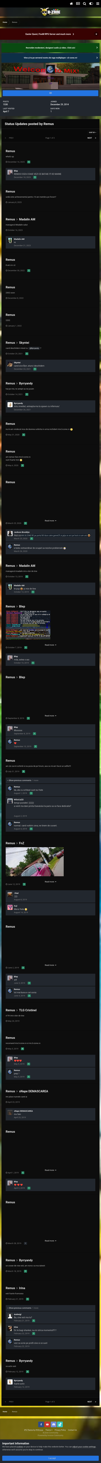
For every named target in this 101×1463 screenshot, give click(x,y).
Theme (48, 1430)
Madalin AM (27, 219)
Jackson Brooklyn (22, 532)
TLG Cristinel (28, 1010)
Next (90, 138)
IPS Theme (28, 1430)
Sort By (92, 132)
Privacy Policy (60, 1430)
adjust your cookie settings (84, 1447)
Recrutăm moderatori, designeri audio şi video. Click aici (50, 48)
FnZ (21, 843)
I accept (50, 1458)
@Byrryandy (34, 348)
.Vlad (16, 893)
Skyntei (24, 342)
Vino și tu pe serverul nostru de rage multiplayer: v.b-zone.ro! (50, 58)
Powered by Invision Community (50, 1435)
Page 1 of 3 (51, 138)
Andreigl (17, 1314)
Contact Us (72, 1430)
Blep (16, 171)
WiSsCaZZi (19, 799)
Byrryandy (26, 383)
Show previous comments (22, 780)
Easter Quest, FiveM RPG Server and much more (48, 34)
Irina (22, 1288)
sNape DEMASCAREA (33, 1091)
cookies (19, 1447)
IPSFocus (39, 1430)
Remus (10, 151)
